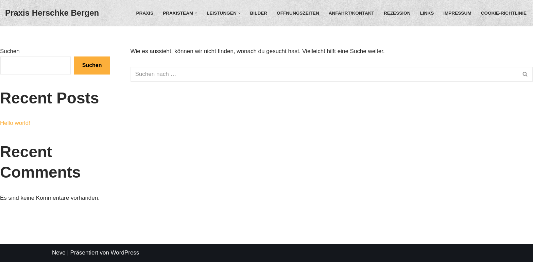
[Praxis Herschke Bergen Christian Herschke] (52, 13)
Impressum (457, 13)
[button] (196, 13)
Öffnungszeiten (298, 13)
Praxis (145, 13)
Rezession (397, 13)
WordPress (125, 252)
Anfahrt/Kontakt (351, 13)
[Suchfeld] (324, 74)
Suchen (10, 51)
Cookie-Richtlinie (504, 13)
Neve (59, 252)
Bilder (259, 13)
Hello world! (15, 123)
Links (427, 13)
